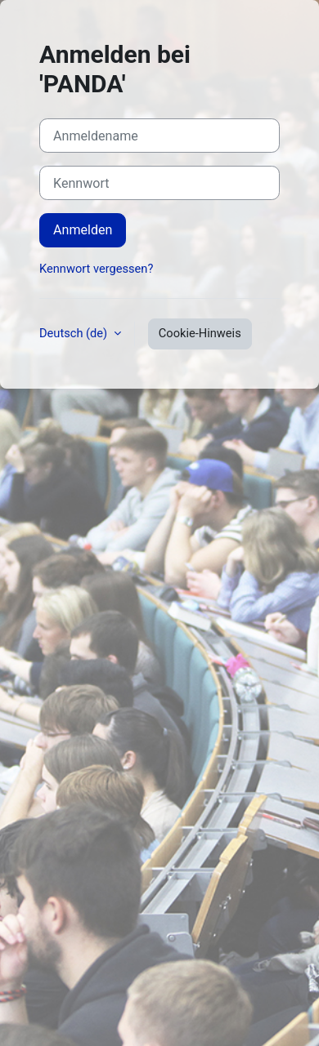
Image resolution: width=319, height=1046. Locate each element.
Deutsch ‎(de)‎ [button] (74, 333)
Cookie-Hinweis (200, 333)
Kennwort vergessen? (96, 268)
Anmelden (82, 230)
